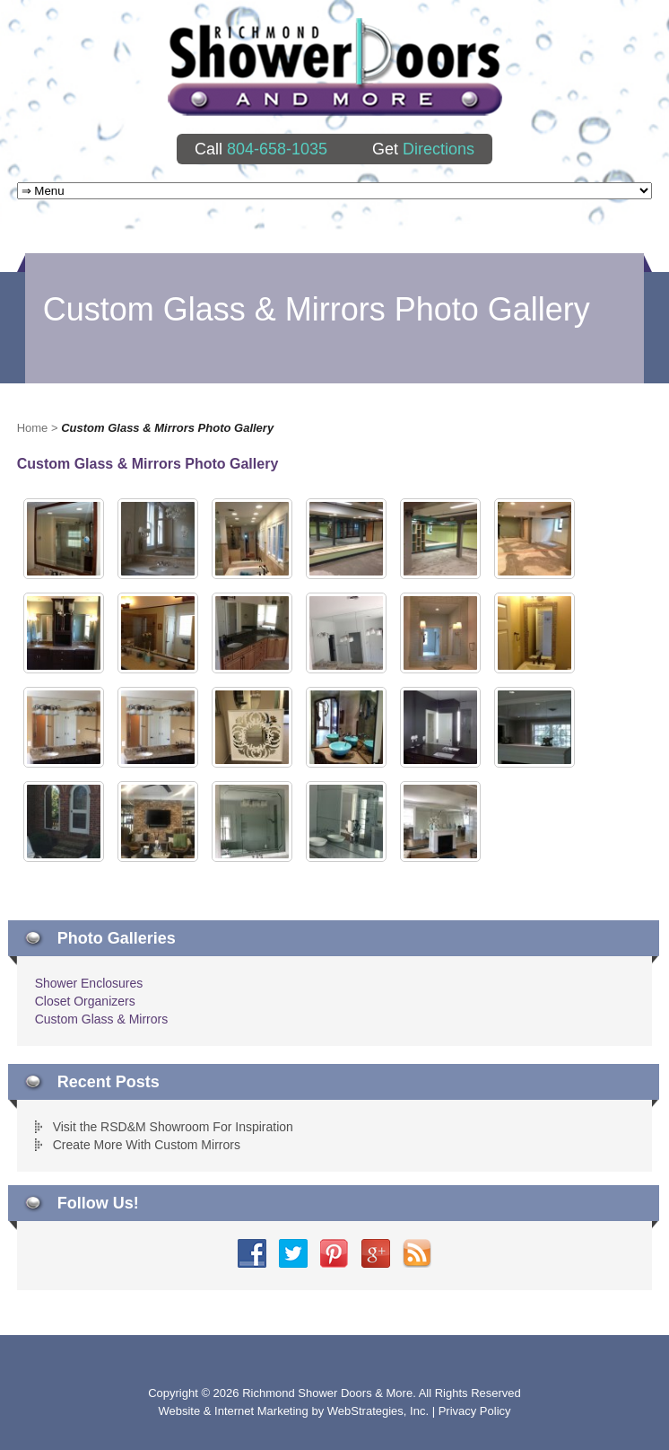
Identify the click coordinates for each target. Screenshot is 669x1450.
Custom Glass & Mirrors (102, 1019)
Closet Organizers (85, 1001)
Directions (438, 149)
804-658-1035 (277, 149)
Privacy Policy (475, 1411)
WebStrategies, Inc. (379, 1411)
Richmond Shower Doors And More (335, 67)
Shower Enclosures (89, 983)
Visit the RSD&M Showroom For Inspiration (173, 1127)
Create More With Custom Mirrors (146, 1145)
